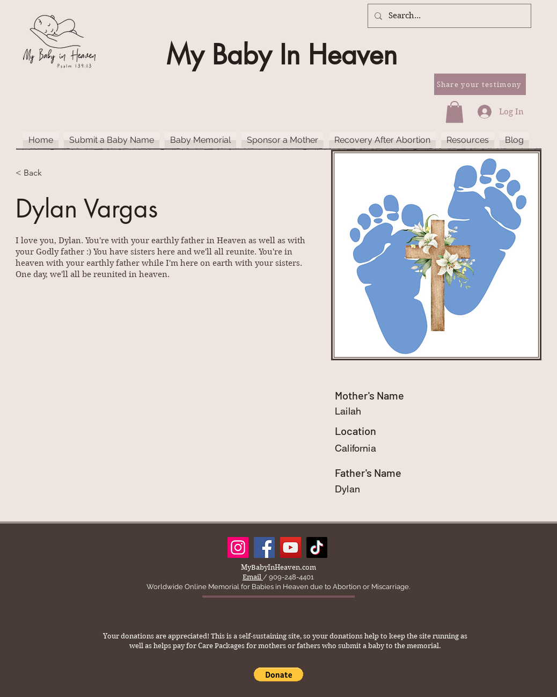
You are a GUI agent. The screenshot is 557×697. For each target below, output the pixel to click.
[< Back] (37, 173)
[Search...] (448, 15)
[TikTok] (316, 547)
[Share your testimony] (480, 84)
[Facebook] (264, 547)
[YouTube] (290, 547)
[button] (454, 112)
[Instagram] (238, 547)
